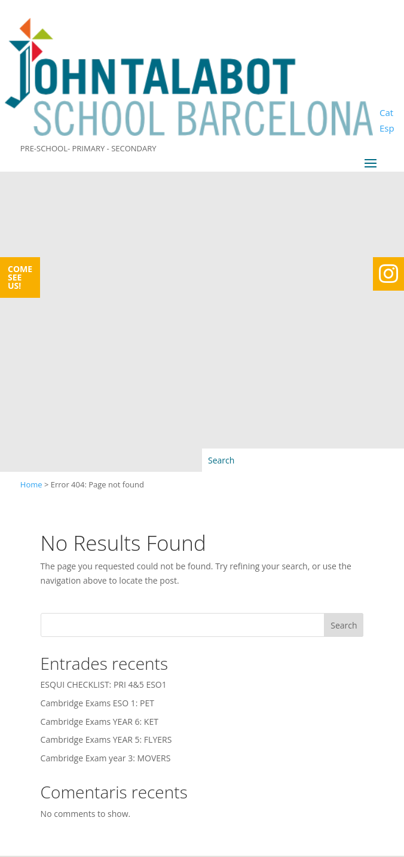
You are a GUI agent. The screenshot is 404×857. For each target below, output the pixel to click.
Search (343, 625)
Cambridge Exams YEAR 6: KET (99, 721)
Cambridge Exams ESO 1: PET (97, 703)
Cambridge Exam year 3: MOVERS (106, 758)
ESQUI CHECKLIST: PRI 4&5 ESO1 (104, 684)
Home (31, 484)
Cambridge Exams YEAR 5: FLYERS (106, 739)
